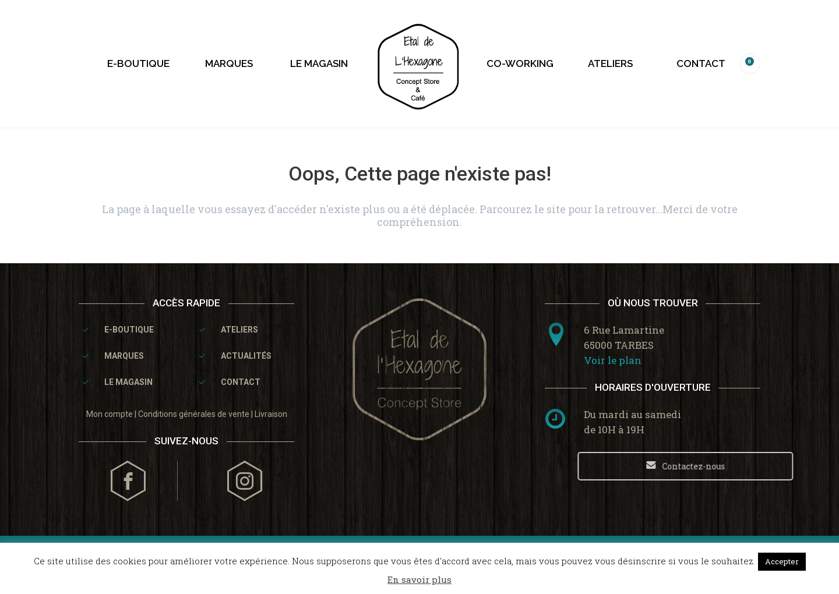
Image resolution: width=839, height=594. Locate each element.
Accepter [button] (782, 561)
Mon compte (109, 414)
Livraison (271, 414)
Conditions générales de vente (193, 414)
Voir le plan (612, 360)
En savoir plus (419, 579)
